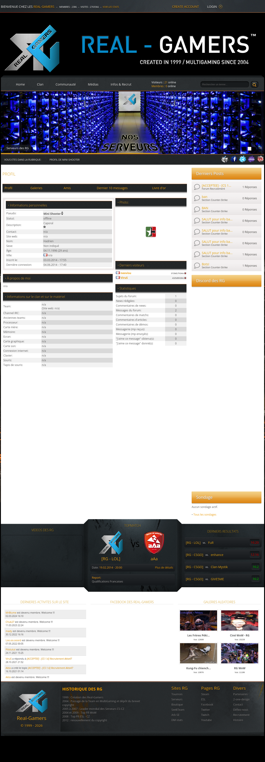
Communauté (66, 84)
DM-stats (177, 720)
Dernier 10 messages (112, 188)
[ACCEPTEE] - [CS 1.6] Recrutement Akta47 (50, 667)
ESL (203, 699)
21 (166, 82)
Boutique (177, 705)
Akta (8, 667)
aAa (154, 558)
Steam (205, 694)
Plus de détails (164, 567)
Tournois (176, 694)
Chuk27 (10, 621)
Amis (67, 188)
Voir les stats (111, 7)
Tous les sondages (204, 514)
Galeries (36, 188)
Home (20, 84)
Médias (93, 84)
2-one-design (241, 699)
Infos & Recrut (121, 84)
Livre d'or (159, 188)
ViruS (9, 658)
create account (185, 6)
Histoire (238, 720)
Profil (8, 188)
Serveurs (176, 699)
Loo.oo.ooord (13, 640)
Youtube (206, 720)
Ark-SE (175, 715)
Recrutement (241, 715)
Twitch (205, 715)
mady (9, 631)
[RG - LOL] (110, 558)
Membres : (159, 86)
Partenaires (240, 694)
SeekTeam (177, 710)
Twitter (205, 710)
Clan (40, 84)
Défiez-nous (240, 710)
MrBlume (11, 612)
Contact (238, 705)
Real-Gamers (44, 6)
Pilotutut (11, 649)
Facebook (207, 705)
